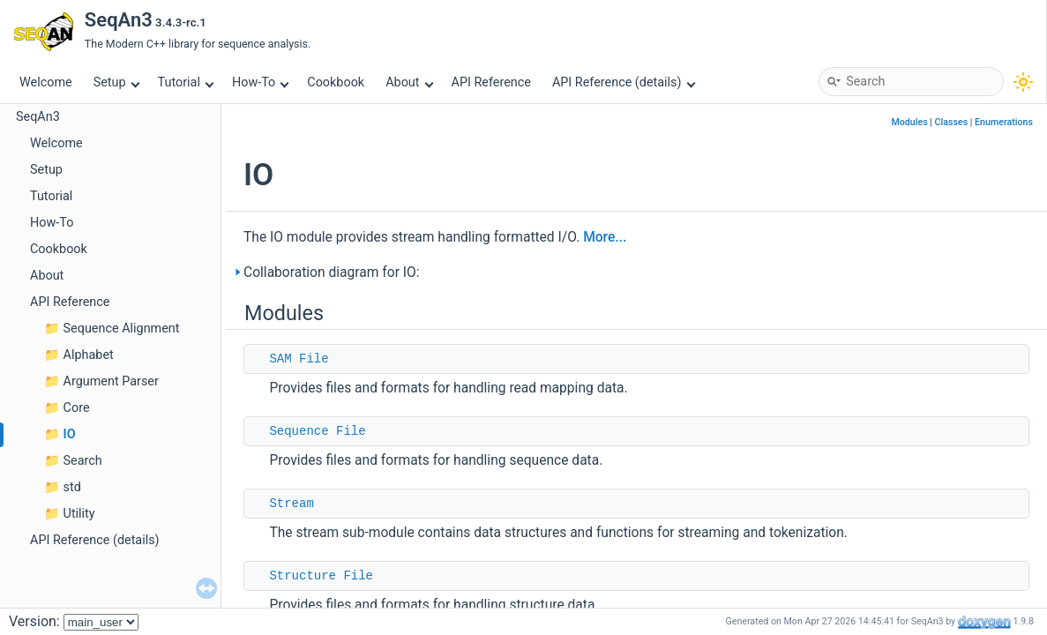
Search (83, 460)
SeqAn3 (38, 116)
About (409, 82)
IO (70, 434)
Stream (291, 504)
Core (77, 407)
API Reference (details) (623, 82)
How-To (260, 82)
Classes (951, 122)
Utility (79, 513)
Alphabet (89, 354)
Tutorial (186, 82)
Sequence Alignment (122, 328)
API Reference (491, 82)
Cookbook (335, 82)
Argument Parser (111, 381)
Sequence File (317, 431)
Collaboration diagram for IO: (331, 272)
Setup (116, 82)
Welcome (45, 82)
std (72, 487)
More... (604, 237)
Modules (910, 122)
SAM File (298, 359)
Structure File (321, 576)
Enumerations (1004, 122)
